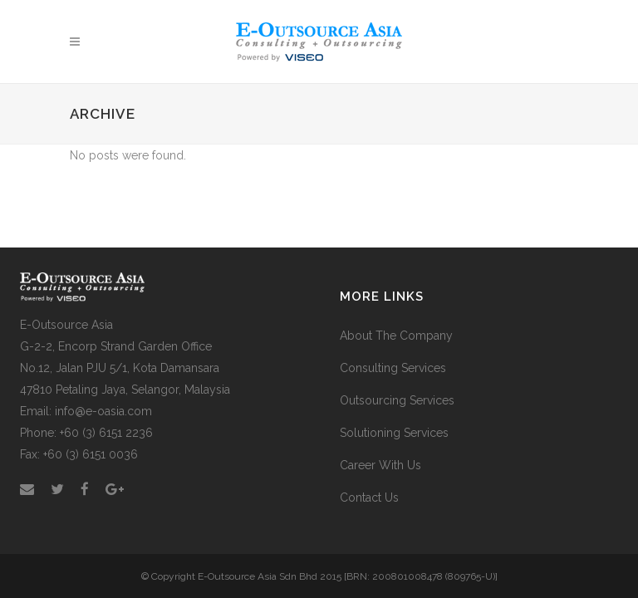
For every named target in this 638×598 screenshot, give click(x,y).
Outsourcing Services (397, 400)
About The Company (396, 335)
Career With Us (380, 465)
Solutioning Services (394, 432)
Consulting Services (393, 368)
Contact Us (369, 497)
